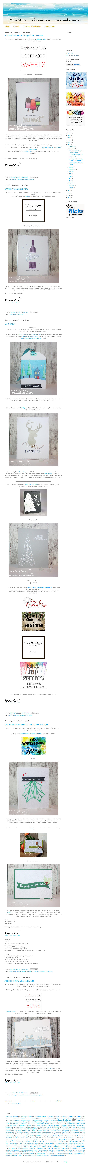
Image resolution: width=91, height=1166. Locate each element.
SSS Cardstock (37, 1146)
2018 (69, 142)
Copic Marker (13, 1125)
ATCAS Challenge (32, 1118)
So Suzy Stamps (80, 1145)
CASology (28, 196)
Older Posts (59, 1101)
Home (7, 26)
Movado (22, 1137)
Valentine (16, 1153)
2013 (69, 197)
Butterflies (23, 1120)
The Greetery (9, 1151)
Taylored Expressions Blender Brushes (29, 1150)
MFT (25, 971)
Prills (83, 1141)
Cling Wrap (53, 1123)
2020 (69, 137)
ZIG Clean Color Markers (57, 1155)
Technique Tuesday (43, 1150)
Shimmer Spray (9, 1145)
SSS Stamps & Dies (79, 1147)
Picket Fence (43, 1141)
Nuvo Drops (33, 971)
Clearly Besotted (42, 1123)
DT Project (31, 179)
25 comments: (24, 969)
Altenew (70, 1116)
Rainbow (36, 1143)
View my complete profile (72, 55)
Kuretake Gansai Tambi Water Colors (43, 1133)
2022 (69, 133)
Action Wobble (24, 1116)
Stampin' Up (32, 1148)
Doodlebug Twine (47, 1127)
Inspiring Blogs (49, 26)
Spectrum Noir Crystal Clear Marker (13, 1146)
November (72, 149)
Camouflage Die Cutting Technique (40, 1120)
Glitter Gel (82, 1130)
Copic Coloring (24, 179)
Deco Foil (44, 1125)
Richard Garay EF (58, 1143)
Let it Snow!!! (10, 324)
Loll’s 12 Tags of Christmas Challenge (30, 338)
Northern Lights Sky (61, 1137)
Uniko (10, 1153)
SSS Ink (68, 1146)
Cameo (28, 1120)
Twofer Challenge (69, 1151)
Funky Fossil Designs (16, 1130)
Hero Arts (64, 1132)
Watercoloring (49, 971)
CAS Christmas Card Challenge (19, 1122)
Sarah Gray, (22, 472)
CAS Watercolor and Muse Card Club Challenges (26, 724)
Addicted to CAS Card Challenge (37, 1116)
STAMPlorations (10, 1011)
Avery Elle (44, 1118)
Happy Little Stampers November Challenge (39, 587)
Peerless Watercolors (16, 1141)
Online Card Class (39, 1140)
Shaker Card (81, 1143)
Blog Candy (78, 1118)
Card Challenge (17, 179)
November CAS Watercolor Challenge (31, 733)
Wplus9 (20, 1155)
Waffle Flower (23, 1153)
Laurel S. (50, 1068)
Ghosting (40, 1130)
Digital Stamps (80, 1125)
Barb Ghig (70, 53)
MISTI (28, 971)
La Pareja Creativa (57, 1133)
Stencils (30, 715)
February (71, 185)
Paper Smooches (51, 1140)
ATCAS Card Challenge (19, 1118)
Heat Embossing (47, 1132)
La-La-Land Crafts (67, 1133)
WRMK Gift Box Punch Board (43, 1155)
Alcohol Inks (51, 1116)
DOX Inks (56, 1127)
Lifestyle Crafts (20, 971)
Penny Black (25, 1141)
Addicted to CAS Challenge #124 (19, 981)
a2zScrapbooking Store (12, 1116)
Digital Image (72, 1125)
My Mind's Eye (39, 1137)
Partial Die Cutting (80, 1140)
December (72, 146)
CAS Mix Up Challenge (52, 1122)
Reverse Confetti (49, 1143)
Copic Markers (21, 1125)
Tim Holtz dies (35, 1151)
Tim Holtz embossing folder (57, 1151)
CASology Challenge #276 (16, 189)
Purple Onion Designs (28, 1143)
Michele (9, 912)
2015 (69, 193)
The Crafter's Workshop (79, 1150)
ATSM (39, 1118)
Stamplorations (41, 1148)
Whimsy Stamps (52, 1153)
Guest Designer (10, 1132)
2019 (69, 140)
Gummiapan (19, 1132)
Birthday (52, 1118)
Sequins (75, 1143)
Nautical (45, 1137)
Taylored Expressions (14, 1150)
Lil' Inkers (39, 1136)
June (70, 176)
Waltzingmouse (31, 1153)
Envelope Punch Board (45, 1128)
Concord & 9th (70, 1123)
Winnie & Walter (78, 1153)
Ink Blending (25, 1133)
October (71, 167)
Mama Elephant (58, 1136)
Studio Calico (64, 1148)
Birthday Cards (69, 1118)
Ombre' (31, 1140)
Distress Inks (9, 1127)
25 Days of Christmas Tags (30, 336)
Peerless (8, 1141)
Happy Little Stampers (47, 147)
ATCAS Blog (27, 151)
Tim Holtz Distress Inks (44, 1151)
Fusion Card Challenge (29, 1130)
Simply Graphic (65, 1145)
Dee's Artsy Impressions (53, 1125)
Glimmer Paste (65, 1130)
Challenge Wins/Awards (32, 26)
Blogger (66, 1161)
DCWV (38, 1125)
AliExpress (64, 1116)
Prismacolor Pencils (14, 1143)
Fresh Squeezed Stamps (72, 1128)
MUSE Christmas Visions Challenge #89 (29, 334)
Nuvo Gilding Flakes (11, 1140)
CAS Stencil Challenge (65, 1122)
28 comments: (25, 713)
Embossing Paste (32, 1128)
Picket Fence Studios (52, 1141)
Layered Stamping (20, 1135)
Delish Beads (64, 1125)
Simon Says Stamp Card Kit (54, 1145)
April (70, 180)
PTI (21, 1143)
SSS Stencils (12, 1148)
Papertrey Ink (20, 314)
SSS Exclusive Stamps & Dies (29, 1095)
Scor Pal (65, 1143)
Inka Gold (32, 1133)
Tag (8, 1150)
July (70, 174)
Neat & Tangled (52, 1137)
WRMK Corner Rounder (30, 1155)
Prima (7, 1143)
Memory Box (25, 715)
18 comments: (24, 177)
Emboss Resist (23, 1128)
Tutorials (16, 26)
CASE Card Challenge (12, 1123)
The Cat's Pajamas (68, 1150)
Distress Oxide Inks (20, 1127)
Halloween (26, 1132)
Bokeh (11, 1120)
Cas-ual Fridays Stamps (79, 1122)
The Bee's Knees (59, 1150)
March (71, 183)
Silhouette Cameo (27, 1145)
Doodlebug (39, 1127)
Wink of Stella (69, 1153)
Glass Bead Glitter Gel (55, 1130)
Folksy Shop (48, 473)
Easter (74, 1127)
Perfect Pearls (35, 1141)
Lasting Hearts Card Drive (78, 1133)
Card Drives (79, 1120)
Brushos (16, 1120)
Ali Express (58, 1116)
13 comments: (24, 1092)
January (71, 187)
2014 (69, 195)
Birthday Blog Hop (60, 1118)
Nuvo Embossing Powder (80, 1137)
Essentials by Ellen (56, 1128)
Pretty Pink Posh (73, 1142)
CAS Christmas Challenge (37, 1122)
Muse (31, 828)
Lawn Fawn (9, 1136)
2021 (69, 135)
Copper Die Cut (31, 1125)
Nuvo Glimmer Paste (22, 1140)
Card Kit (7, 1122)
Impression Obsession (15, 1133)
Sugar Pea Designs (74, 1148)
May (70, 178)
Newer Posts (8, 1101)
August (71, 171)
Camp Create (53, 1120)
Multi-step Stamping (30, 1137)
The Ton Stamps (26, 1151)
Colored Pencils (61, 1123)
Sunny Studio (40, 1095)
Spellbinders (25, 1146)
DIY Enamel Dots (30, 1127)
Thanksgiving (51, 1150)
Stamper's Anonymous (23, 1148)
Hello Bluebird (57, 1132)
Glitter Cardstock (74, 1130)
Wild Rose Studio (61, 1153)
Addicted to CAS (40, 39)
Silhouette (16, 1145)
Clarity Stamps (32, 1123)
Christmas (19, 715)
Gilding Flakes (46, 1130)
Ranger (41, 1143)
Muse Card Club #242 (31, 484)
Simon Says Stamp (40, 971)
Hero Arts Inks (75, 1132)
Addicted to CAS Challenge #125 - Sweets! (24, 35)
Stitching (58, 1148)
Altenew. (11, 179)
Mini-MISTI (8, 1137)
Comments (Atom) (16, 1103)
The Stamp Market (18, 1151)
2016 (69, 190)
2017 (69, 144)
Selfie (70, 1143)
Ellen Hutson (15, 1128)
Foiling (64, 1128)
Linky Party (48, 1136)
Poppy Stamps (62, 1141)
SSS (31, 1146)
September (72, 169)
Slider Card (72, 1145)
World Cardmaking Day (11, 1155)
